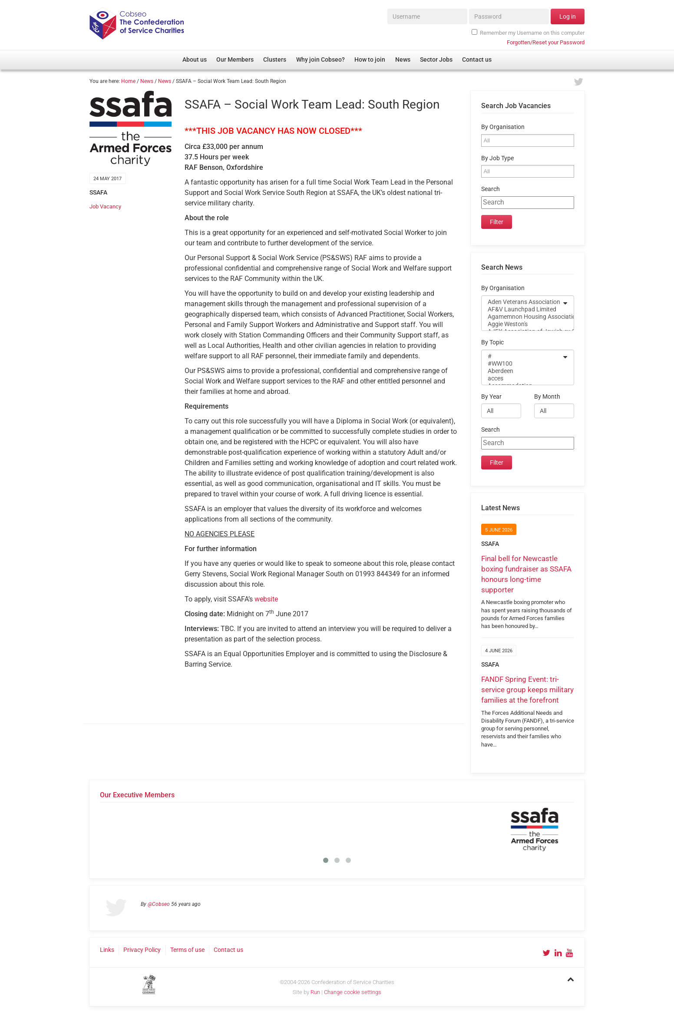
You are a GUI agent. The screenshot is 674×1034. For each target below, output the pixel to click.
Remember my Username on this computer (528, 32)
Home (128, 81)
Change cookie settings (352, 992)
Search (490, 189)
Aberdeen (522, 371)
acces (522, 378)
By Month (547, 396)
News (146, 81)
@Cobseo (159, 904)
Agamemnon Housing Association (522, 316)
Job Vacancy (105, 206)
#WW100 (522, 363)
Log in (567, 16)
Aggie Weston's (522, 324)
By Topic (492, 342)
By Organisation (503, 127)
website (266, 599)
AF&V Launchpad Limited (522, 309)
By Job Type (497, 158)
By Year (491, 396)
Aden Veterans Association (522, 302)
